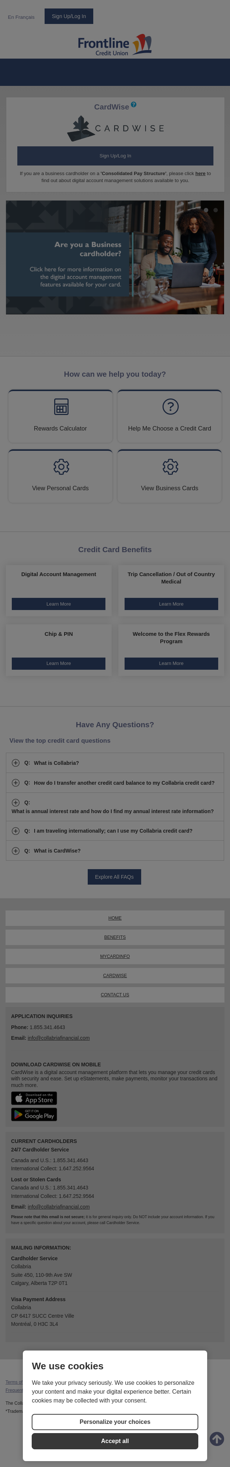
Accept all (115, 1441)
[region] (115, 1406)
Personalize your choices (115, 1422)
